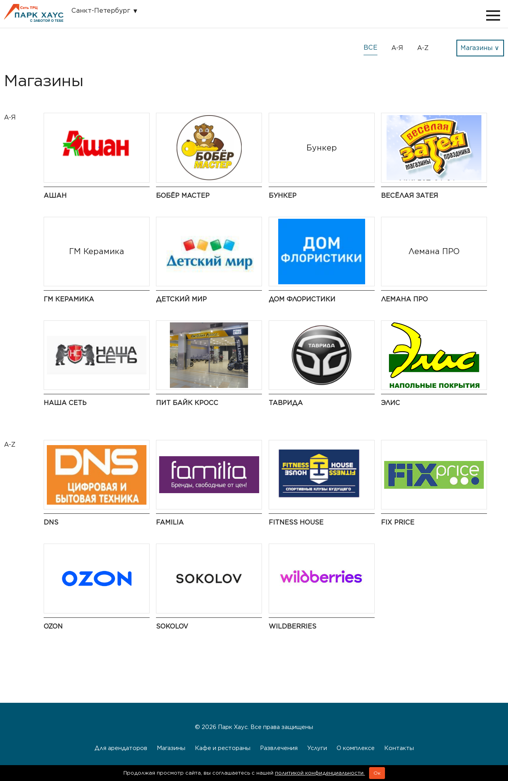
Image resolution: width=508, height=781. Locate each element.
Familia (170, 522)
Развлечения (279, 747)
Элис (390, 403)
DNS (51, 522)
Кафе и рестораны (222, 747)
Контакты (399, 747)
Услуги (317, 747)
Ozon (53, 626)
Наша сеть (65, 403)
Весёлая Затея (409, 195)
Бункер (282, 195)
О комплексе (356, 747)
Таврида (286, 403)
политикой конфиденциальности (320, 773)
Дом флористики (302, 299)
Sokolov (172, 626)
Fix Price (397, 522)
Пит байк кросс (187, 403)
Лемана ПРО (404, 299)
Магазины (171, 747)
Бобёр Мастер (183, 195)
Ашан (55, 195)
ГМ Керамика (69, 299)
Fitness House (296, 522)
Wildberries (292, 626)
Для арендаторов (120, 747)
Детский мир (181, 299)
